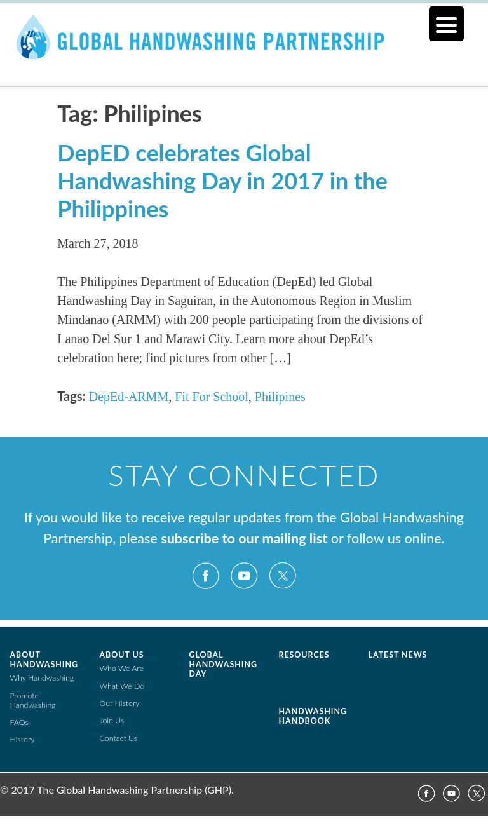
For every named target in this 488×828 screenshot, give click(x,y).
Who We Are (122, 668)
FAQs (19, 722)
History (22, 739)
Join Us (112, 720)
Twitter (282, 576)
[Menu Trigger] (446, 23)
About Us (122, 655)
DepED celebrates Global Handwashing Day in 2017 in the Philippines (222, 180)
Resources (304, 655)
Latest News (398, 655)
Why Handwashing (42, 677)
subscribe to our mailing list (244, 538)
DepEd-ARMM (129, 397)
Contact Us (119, 738)
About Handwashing (44, 659)
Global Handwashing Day (223, 664)
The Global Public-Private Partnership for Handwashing (244, 53)
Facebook (206, 576)
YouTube (244, 576)
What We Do (122, 686)
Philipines (280, 397)
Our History (120, 703)
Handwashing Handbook (313, 716)
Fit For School (211, 397)
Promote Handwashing (33, 700)
